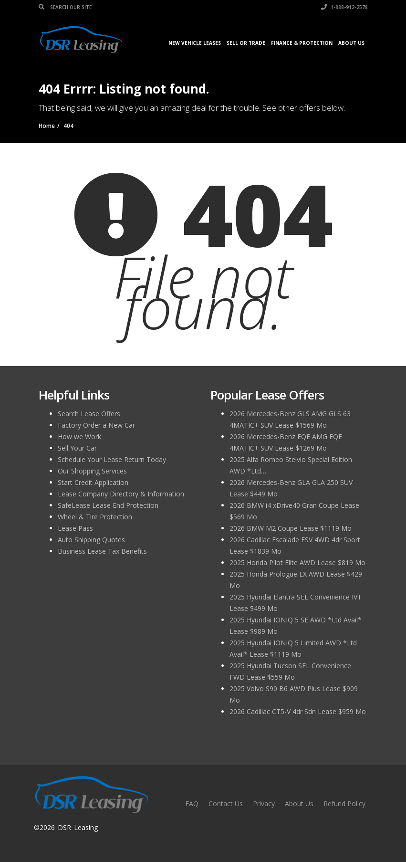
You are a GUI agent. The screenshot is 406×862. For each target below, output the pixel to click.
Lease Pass (75, 528)
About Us (351, 43)
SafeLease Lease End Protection (108, 505)
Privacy (264, 803)
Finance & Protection (302, 43)
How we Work (79, 436)
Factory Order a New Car (96, 425)
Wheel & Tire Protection (95, 516)
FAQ (191, 803)
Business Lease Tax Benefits (102, 551)
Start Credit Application (93, 482)
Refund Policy (344, 803)
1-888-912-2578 (344, 7)
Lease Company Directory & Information (121, 493)
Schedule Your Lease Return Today (112, 459)
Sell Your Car (77, 447)
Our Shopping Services (92, 470)
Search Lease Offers (89, 413)
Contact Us (225, 803)
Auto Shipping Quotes (91, 539)
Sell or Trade (246, 43)
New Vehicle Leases (194, 43)
